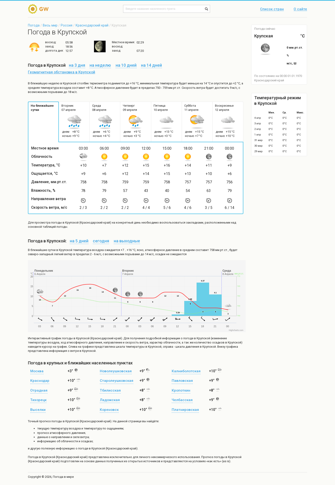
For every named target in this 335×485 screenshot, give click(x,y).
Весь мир (50, 25)
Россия (66, 25)
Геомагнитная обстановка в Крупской (61, 72)
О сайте (300, 9)
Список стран (272, 9)
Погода (34, 25)
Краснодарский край (92, 25)
